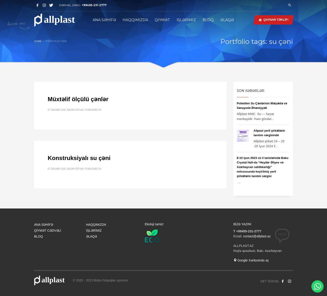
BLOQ (38, 236)
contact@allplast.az (257, 236)
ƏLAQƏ (91, 236)
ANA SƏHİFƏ (43, 224)
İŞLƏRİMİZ (94, 230)
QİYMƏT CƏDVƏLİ (47, 230)
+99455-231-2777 (94, 5)
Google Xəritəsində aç (251, 260)
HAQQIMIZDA (96, 224)
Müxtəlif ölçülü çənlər (78, 99)
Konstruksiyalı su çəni (79, 158)
